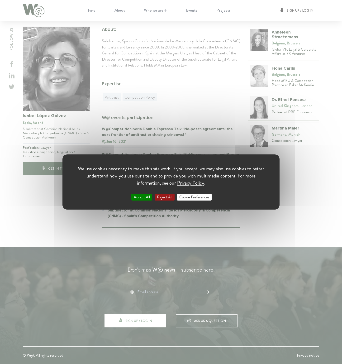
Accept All (142, 197)
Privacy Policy (190, 183)
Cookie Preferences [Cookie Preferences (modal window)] (194, 197)
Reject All (164, 197)
